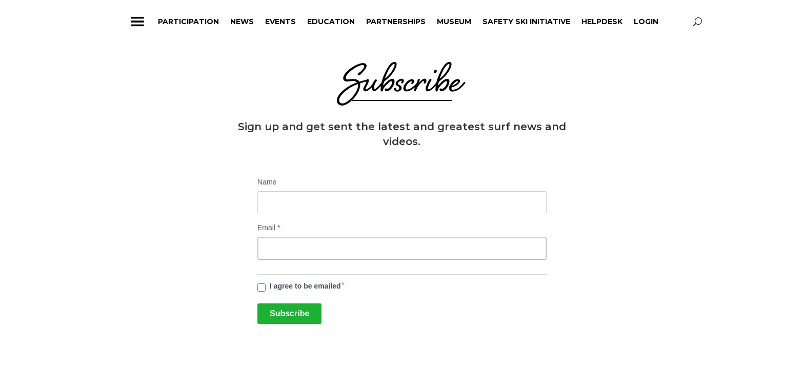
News (242, 21)
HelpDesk (601, 21)
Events (280, 21)
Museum (454, 21)
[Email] (402, 248)
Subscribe (289, 313)
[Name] (402, 202)
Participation (188, 21)
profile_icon (679, 21)
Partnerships (396, 21)
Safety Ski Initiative (526, 21)
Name (266, 182)
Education (331, 21)
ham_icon (138, 21)
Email (268, 227)
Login (646, 21)
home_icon (107, 21)
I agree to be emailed (305, 286)
